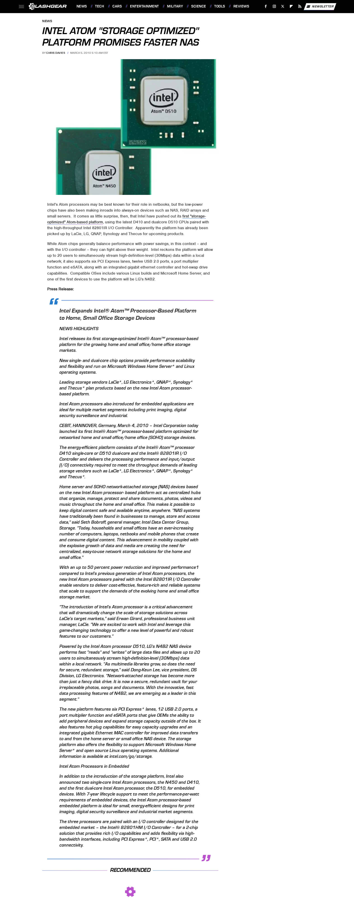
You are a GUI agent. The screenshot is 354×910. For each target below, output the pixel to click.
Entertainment (144, 6)
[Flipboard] (291, 6)
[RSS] (299, 6)
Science (198, 6)
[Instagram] (274, 6)
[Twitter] (282, 6)
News (82, 6)
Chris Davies (55, 52)
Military (175, 6)
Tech (99, 6)
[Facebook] (265, 6)
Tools (219, 6)
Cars (117, 6)
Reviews (241, 6)
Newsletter (320, 7)
